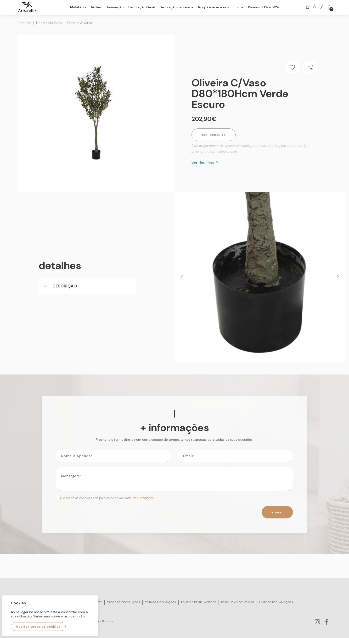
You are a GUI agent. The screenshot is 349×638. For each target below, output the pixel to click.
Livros (238, 7)
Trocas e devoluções (123, 602)
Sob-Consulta (213, 134)
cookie (80, 616)
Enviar (277, 512)
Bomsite (107, 621)
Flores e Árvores (79, 23)
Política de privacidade (198, 602)
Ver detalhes (205, 162)
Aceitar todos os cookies (38, 626)
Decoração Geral (49, 23)
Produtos (24, 23)
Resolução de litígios (237, 602)
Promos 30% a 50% (263, 7)
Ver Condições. (143, 498)
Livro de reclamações (276, 602)
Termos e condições (160, 602)
